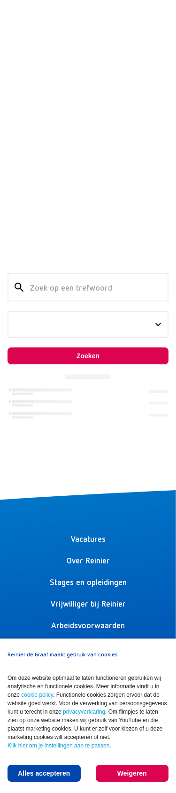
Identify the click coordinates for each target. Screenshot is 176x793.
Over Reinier (88, 560)
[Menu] (159, 17)
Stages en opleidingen (88, 582)
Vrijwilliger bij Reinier (88, 603)
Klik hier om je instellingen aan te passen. (59, 745)
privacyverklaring (84, 711)
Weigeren (132, 773)
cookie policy (37, 695)
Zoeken (88, 356)
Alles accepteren (44, 773)
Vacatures (88, 538)
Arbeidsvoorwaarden (88, 625)
